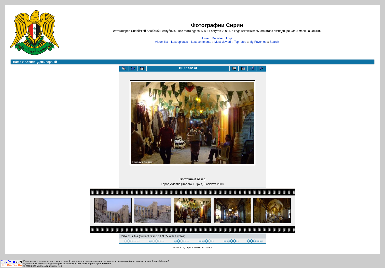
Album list (161, 42)
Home (205, 38)
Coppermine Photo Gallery (199, 247)
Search (274, 42)
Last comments (201, 42)
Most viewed (222, 42)
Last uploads (179, 42)
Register (217, 38)
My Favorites (257, 42)
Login (229, 38)
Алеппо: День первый (41, 62)
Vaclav (40, 266)
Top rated (240, 42)
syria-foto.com (160, 261)
